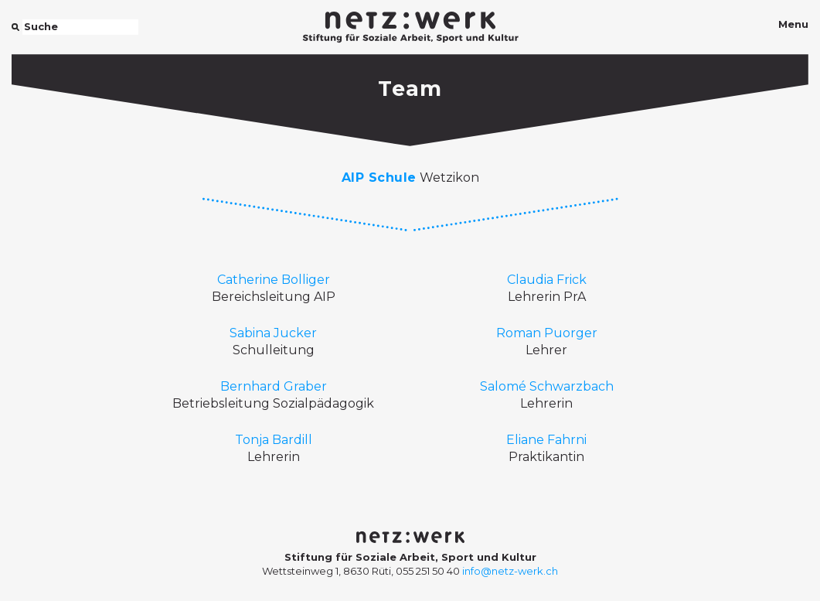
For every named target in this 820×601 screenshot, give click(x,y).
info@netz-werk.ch (510, 571)
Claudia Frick (547, 279)
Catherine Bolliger (273, 279)
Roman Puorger (546, 333)
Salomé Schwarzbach (547, 386)
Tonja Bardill (273, 439)
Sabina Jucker (273, 333)
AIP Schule (379, 177)
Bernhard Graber (273, 386)
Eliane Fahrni (546, 439)
